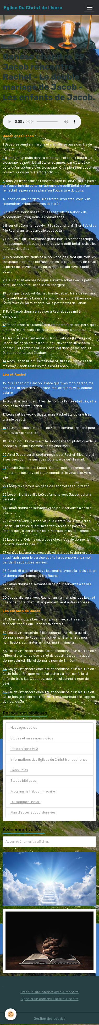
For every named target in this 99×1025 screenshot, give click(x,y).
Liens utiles (19, 770)
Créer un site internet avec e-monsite (49, 992)
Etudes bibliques (23, 781)
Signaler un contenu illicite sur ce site (50, 999)
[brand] (33, 7)
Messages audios (23, 727)
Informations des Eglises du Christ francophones (48, 760)
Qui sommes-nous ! (25, 802)
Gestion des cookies (49, 1019)
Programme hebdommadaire (32, 791)
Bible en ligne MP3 (24, 749)
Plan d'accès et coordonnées (33, 812)
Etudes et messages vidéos (31, 738)
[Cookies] (10, 1014)
